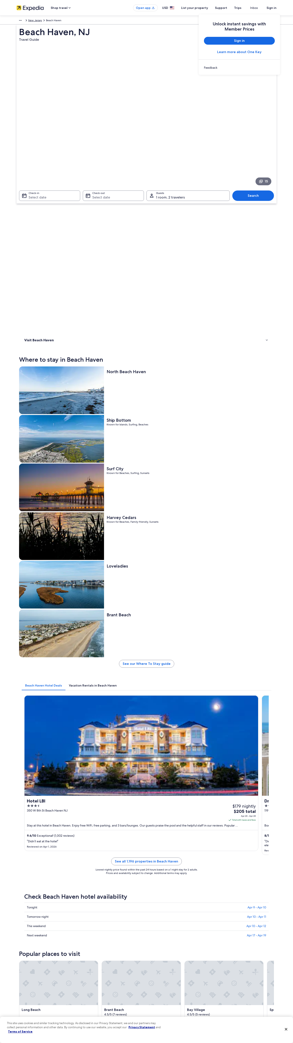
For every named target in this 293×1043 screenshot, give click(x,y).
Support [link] (223, 957)
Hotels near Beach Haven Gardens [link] (171, 771)
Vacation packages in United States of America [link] (111, 978)
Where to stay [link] (33, 193)
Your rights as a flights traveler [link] (235, 998)
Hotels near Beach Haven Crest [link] (168, 787)
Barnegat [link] (219, 824)
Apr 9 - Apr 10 (256, 475)
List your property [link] (26, 971)
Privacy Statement (142, 1027)
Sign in (272, 8)
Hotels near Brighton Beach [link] (48, 779)
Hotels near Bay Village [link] (44, 796)
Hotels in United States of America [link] (104, 964)
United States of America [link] (52, 21)
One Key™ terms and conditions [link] (169, 978)
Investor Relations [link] (26, 991)
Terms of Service (20, 1031)
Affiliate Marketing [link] (27, 1005)
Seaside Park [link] (31, 824)
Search (255, 139)
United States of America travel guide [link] (106, 957)
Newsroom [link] (22, 984)
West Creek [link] (94, 832)
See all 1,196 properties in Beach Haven (178, 434)
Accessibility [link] (158, 991)
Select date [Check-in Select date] (35, 141)
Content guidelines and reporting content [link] (175, 1005)
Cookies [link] (155, 964)
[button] (146, 734)
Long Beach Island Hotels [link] (46, 787)
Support (229, 8)
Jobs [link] (19, 964)
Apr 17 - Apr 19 (256, 503)
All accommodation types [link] (99, 998)
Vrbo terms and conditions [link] (166, 984)
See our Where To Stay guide (178, 302)
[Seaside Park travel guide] (106, 698)
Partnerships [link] (23, 978)
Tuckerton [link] (156, 824)
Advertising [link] (23, 998)
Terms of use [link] (158, 971)
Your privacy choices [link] (163, 998)
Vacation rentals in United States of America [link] (109, 971)
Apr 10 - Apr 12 (256, 494)
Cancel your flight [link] (228, 971)
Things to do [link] (32, 199)
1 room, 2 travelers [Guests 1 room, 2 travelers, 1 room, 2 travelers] (170, 141)
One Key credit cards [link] (96, 1012)
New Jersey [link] (78, 21)
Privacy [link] (155, 957)
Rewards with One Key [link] (97, 1005)
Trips (245, 8)
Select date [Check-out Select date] (100, 141)
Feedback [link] (22, 1012)
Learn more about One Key (239, 52)
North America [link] (25, 21)
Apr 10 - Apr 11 (256, 484)
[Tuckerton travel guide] (203, 698)
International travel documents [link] (236, 991)
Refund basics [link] (226, 978)
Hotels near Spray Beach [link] (164, 779)
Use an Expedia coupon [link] (232, 984)
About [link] (20, 957)
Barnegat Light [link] (33, 832)
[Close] (286, 1029)
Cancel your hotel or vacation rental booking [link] (244, 964)
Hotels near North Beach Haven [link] (50, 771)
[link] (239, 67)
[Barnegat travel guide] (251, 698)
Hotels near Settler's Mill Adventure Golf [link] (175, 796)
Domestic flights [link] (93, 984)
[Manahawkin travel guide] (154, 698)
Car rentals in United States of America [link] (106, 991)
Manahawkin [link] (95, 824)
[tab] (107, 322)
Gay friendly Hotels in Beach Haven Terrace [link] (58, 763)
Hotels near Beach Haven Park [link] (168, 763)
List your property (202, 8)
